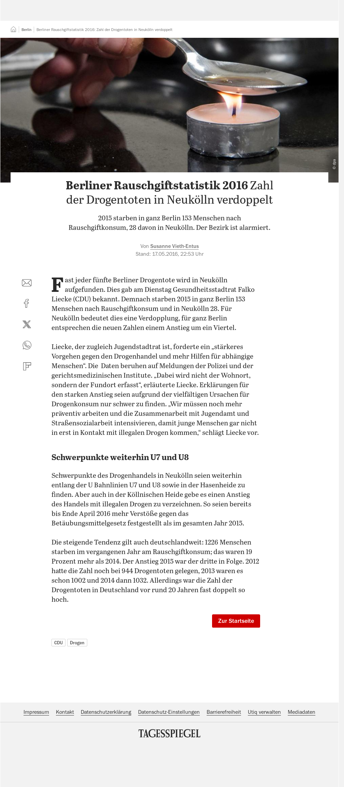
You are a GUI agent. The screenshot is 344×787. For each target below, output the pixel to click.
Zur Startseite (236, 662)
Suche (239, 15)
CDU (58, 684)
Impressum (36, 753)
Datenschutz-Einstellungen (169, 753)
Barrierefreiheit (224, 753)
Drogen (77, 684)
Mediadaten (301, 753)
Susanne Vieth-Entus (174, 287)
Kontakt (65, 753)
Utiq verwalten (264, 753)
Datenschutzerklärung (106, 753)
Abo (317, 15)
